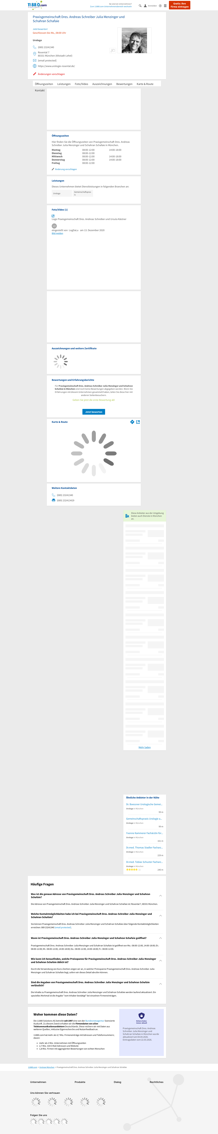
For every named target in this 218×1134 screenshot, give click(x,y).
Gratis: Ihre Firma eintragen (180, 5)
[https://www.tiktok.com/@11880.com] (49, 1122)
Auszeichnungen (102, 84)
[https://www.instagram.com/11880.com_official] (41, 1122)
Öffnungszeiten (44, 84)
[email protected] (63, 927)
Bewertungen (124, 84)
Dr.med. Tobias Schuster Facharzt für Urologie (144, 862)
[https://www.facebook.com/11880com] (33, 1122)
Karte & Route (145, 84)
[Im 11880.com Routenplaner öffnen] (132, 421)
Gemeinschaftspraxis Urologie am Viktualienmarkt (144, 818)
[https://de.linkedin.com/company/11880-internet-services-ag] (56, 1122)
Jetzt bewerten (93, 411)
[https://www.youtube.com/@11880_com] (64, 1122)
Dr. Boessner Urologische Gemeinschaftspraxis (144, 804)
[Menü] (166, 5)
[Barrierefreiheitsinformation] (161, 5)
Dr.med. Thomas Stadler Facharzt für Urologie (144, 847)
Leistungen (64, 84)
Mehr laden (145, 747)
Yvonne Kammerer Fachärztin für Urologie (144, 833)
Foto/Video (81, 84)
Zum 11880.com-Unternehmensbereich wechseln (111, 6)
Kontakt (40, 90)
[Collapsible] (160, 895)
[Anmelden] (151, 5)
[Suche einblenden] (141, 5)
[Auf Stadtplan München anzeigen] (138, 421)
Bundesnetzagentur (94, 1020)
